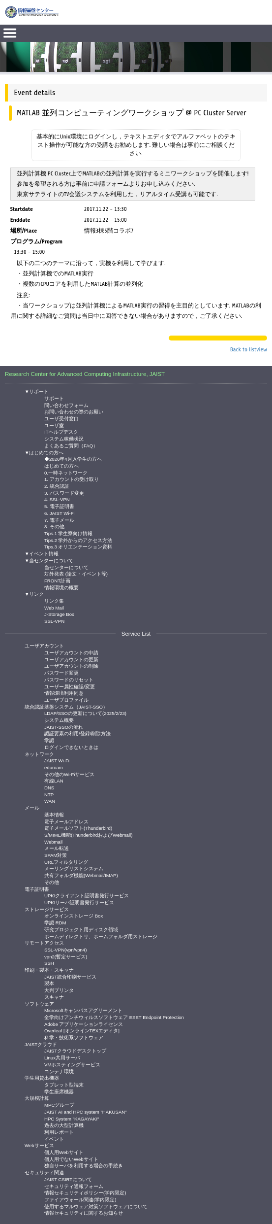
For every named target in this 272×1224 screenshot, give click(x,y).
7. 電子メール (59, 519)
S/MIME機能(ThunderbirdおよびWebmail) (88, 834)
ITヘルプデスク (61, 431)
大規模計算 (37, 1098)
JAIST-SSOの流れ (63, 726)
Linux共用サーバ (62, 1057)
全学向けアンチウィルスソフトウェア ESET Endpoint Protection (114, 1017)
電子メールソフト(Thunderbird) (78, 827)
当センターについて (66, 567)
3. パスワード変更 (64, 492)
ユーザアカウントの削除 (71, 665)
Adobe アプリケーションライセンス (83, 1023)
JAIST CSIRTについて (68, 1179)
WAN (49, 800)
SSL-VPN (54, 620)
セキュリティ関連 (44, 1172)
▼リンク (34, 594)
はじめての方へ (61, 465)
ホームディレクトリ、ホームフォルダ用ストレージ (100, 936)
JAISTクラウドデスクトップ (75, 1050)
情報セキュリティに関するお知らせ (83, 1212)
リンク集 (54, 600)
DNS (49, 787)
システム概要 (59, 719)
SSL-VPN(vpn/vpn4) (65, 949)
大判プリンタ (59, 989)
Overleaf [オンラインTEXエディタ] (82, 1030)
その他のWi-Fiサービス (69, 774)
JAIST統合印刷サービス (70, 976)
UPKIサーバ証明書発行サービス (79, 902)
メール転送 (56, 848)
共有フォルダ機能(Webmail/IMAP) (81, 875)
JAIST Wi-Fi (56, 760)
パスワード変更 (61, 672)
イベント (54, 1138)
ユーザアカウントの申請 (71, 652)
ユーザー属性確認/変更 (69, 686)
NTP (49, 794)
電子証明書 (37, 889)
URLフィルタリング (66, 861)
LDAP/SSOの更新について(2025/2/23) (85, 713)
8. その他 (54, 526)
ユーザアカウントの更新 (71, 659)
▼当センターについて (49, 560)
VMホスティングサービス (72, 1064)
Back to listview (248, 349)
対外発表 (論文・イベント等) (76, 573)
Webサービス (39, 1145)
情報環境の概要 (61, 587)
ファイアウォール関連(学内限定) (80, 1199)
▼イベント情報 (42, 553)
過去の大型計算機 (64, 1124)
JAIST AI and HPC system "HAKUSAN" (85, 1111)
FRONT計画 (57, 580)
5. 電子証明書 (59, 506)
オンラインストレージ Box (73, 915)
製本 (49, 983)
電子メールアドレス (66, 821)
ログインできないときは (71, 747)
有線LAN (53, 780)
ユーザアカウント (44, 645)
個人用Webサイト (64, 1152)
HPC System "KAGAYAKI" (71, 1118)
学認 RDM (55, 922)
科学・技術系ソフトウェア (73, 1037)
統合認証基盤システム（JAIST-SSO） (66, 707)
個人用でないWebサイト (71, 1158)
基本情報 (54, 814)
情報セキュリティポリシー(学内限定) (85, 1192)
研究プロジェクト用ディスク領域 (81, 929)
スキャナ (54, 996)
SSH (49, 962)
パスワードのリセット (68, 679)
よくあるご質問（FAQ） (71, 445)
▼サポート (37, 391)
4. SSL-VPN (57, 499)
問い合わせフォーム (66, 405)
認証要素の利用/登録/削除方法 (77, 733)
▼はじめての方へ (44, 452)
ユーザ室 (54, 425)
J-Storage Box (59, 614)
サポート (54, 398)
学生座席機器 (59, 1091)
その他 (51, 882)
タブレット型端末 (64, 1084)
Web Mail (54, 607)
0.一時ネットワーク (66, 472)
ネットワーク (39, 754)
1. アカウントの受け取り (71, 478)
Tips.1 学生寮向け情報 (68, 533)
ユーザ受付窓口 (61, 418)
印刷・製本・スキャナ (49, 970)
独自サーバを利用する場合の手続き (83, 1165)
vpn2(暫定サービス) (65, 956)
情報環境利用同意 (64, 692)
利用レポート (59, 1131)
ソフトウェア (39, 1004)
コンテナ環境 (59, 1071)
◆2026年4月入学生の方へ (73, 458)
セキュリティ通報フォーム (73, 1186)
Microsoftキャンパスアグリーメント (83, 1010)
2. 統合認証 (56, 485)
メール (32, 808)
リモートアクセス (44, 943)
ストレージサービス (47, 909)
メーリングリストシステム (73, 868)
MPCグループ (59, 1104)
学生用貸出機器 (42, 1078)
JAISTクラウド (41, 1044)
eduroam (53, 767)
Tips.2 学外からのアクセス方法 (78, 540)
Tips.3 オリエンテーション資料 (78, 546)
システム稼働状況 (64, 438)
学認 (49, 740)
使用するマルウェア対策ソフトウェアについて (96, 1206)
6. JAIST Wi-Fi (59, 512)
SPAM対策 (55, 854)
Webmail (53, 841)
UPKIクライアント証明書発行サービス (86, 895)
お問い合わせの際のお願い (73, 411)
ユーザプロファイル (66, 699)
